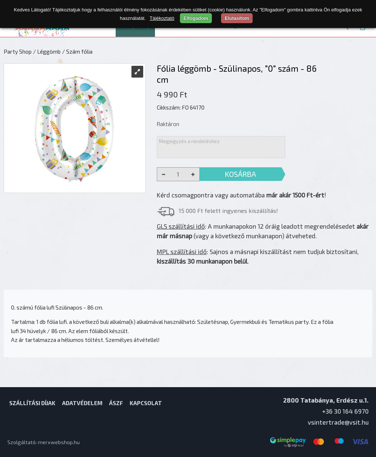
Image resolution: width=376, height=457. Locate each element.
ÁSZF (116, 403)
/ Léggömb (47, 51)
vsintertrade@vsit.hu (338, 422)
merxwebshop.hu (59, 442)
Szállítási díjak (32, 403)
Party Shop (18, 51)
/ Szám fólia (77, 51)
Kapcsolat (146, 403)
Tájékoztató (162, 18)
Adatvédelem (82, 403)
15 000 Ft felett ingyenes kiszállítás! (228, 210)
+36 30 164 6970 (345, 411)
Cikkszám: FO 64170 (181, 107)
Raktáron (168, 124)
